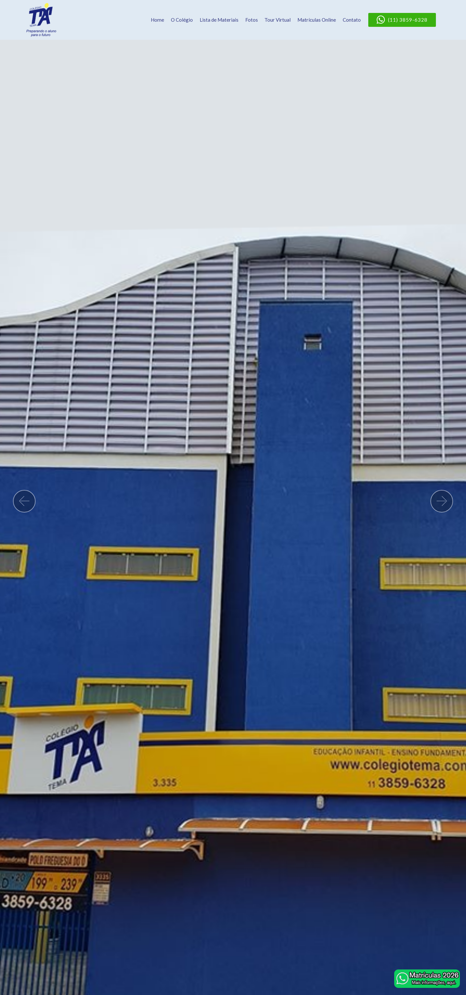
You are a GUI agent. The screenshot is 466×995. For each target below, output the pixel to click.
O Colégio (182, 20)
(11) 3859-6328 (402, 20)
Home (157, 20)
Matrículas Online (316, 20)
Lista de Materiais (219, 20)
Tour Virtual (277, 20)
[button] (24, 501)
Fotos (251, 20)
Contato (352, 20)
